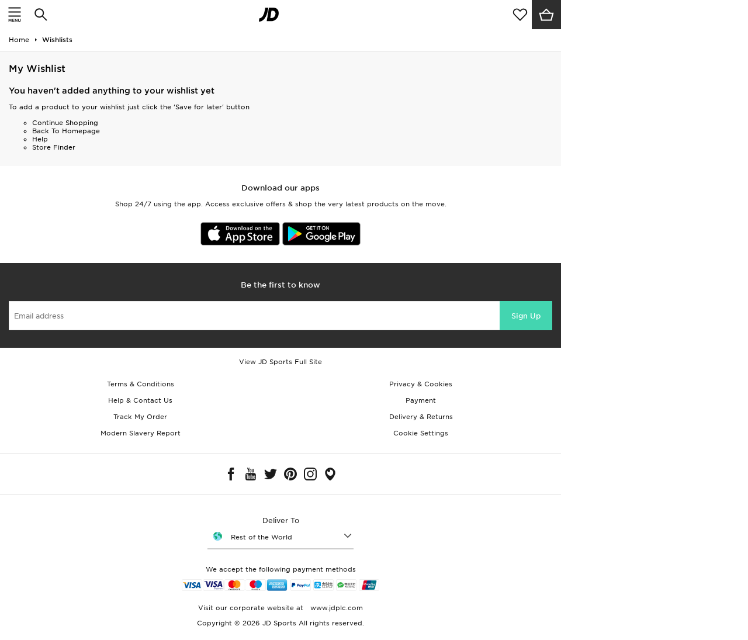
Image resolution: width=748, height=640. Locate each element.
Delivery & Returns (421, 417)
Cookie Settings (420, 433)
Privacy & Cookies (420, 384)
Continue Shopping (65, 123)
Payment (421, 400)
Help (40, 139)
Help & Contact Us (140, 400)
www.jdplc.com (335, 608)
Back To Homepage (66, 131)
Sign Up (526, 316)
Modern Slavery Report (141, 433)
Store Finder (53, 147)
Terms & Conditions (140, 384)
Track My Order (140, 417)
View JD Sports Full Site (280, 362)
